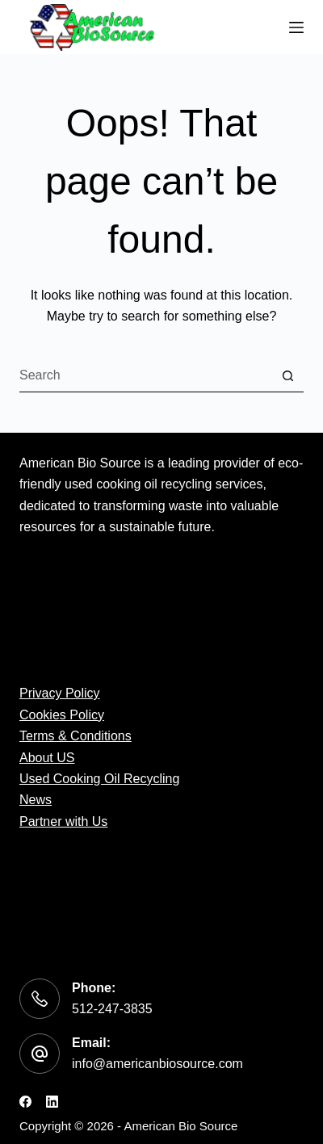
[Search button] (287, 376)
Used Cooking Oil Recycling (99, 779)
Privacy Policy (59, 693)
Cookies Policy (61, 715)
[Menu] (296, 27)
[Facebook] (25, 1102)
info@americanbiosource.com (157, 1064)
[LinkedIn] (52, 1102)
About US (46, 758)
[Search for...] (145, 376)
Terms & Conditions (75, 736)
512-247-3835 (112, 1009)
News (35, 800)
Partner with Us (63, 821)
